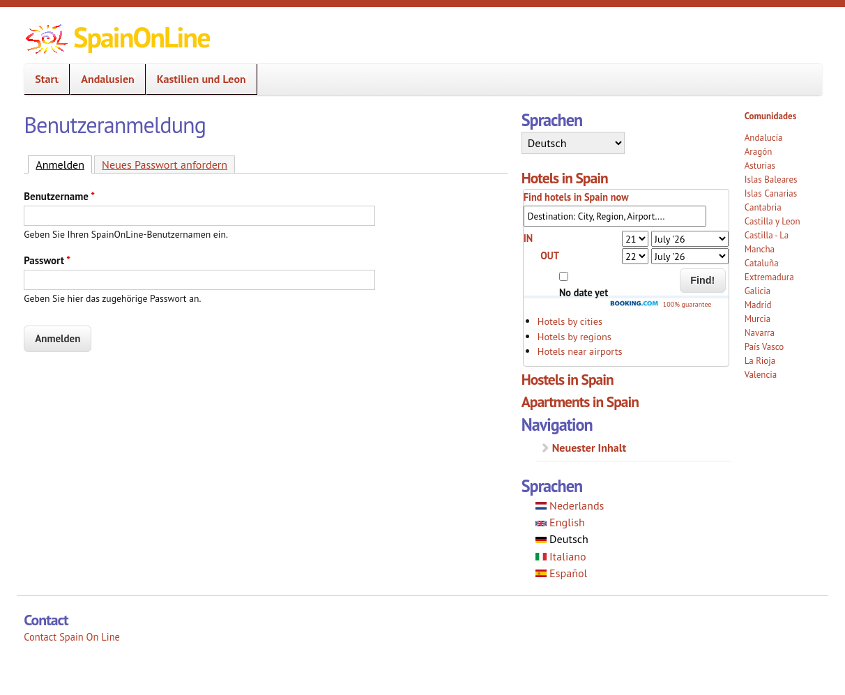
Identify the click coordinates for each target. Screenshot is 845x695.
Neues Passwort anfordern (164, 164)
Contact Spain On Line (72, 636)
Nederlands (569, 505)
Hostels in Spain (568, 379)
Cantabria (763, 207)
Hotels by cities (570, 321)
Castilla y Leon (772, 221)
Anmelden (64, 163)
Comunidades (770, 116)
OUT (549, 255)
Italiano (560, 556)
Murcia (758, 319)
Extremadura (769, 277)
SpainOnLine (141, 37)
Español (561, 573)
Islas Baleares (771, 179)
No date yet (583, 292)
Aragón (758, 152)
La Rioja (760, 361)
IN (528, 238)
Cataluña (762, 263)
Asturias (760, 165)
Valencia (761, 375)
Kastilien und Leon (197, 79)
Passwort (47, 260)
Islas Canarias (771, 193)
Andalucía (764, 138)
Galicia (757, 291)
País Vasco (764, 347)
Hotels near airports (580, 351)
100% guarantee (660, 304)
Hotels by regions (574, 336)
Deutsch (561, 539)
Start (42, 79)
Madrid (758, 305)
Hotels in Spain (565, 178)
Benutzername (59, 196)
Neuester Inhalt (589, 448)
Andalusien (103, 79)
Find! (702, 280)
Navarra (760, 333)
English (560, 522)
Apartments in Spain (580, 401)
